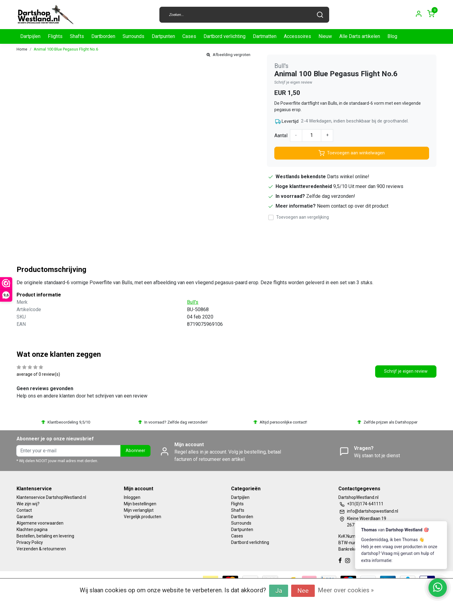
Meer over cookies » (346, 590)
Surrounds (133, 36)
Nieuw (325, 36)
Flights (55, 36)
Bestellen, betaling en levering (45, 535)
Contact (24, 510)
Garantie (25, 516)
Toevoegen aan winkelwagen (351, 153)
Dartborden (103, 36)
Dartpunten (163, 36)
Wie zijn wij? (28, 503)
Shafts (77, 36)
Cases (189, 36)
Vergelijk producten (142, 516)
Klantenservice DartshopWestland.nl (51, 497)
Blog (392, 36)
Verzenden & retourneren (41, 548)
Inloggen (132, 497)
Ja (278, 590)
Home (22, 49)
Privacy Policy (30, 542)
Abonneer (135, 450)
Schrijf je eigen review (293, 82)
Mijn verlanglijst (139, 510)
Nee (303, 590)
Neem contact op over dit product (352, 206)
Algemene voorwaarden (40, 523)
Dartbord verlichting (225, 36)
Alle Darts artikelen (359, 36)
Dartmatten (264, 36)
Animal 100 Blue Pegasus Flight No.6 (66, 49)
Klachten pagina (32, 529)
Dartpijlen (30, 36)
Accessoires (297, 36)
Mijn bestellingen (140, 503)
